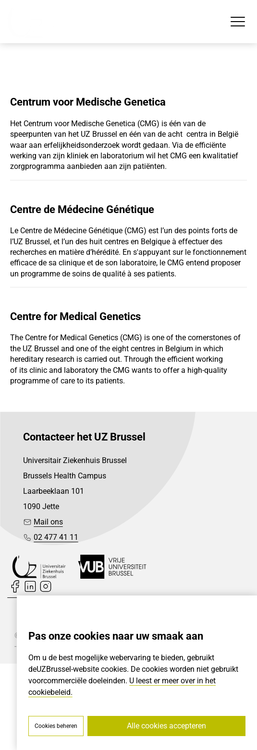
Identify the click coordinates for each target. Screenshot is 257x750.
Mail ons (48, 521)
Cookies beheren (56, 726)
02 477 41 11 (56, 537)
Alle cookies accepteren (166, 725)
